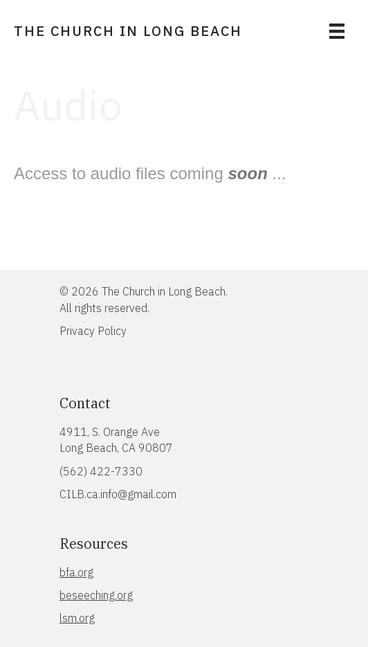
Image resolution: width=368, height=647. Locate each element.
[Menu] (337, 31)
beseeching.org (96, 595)
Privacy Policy (93, 331)
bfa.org (76, 572)
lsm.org (77, 618)
